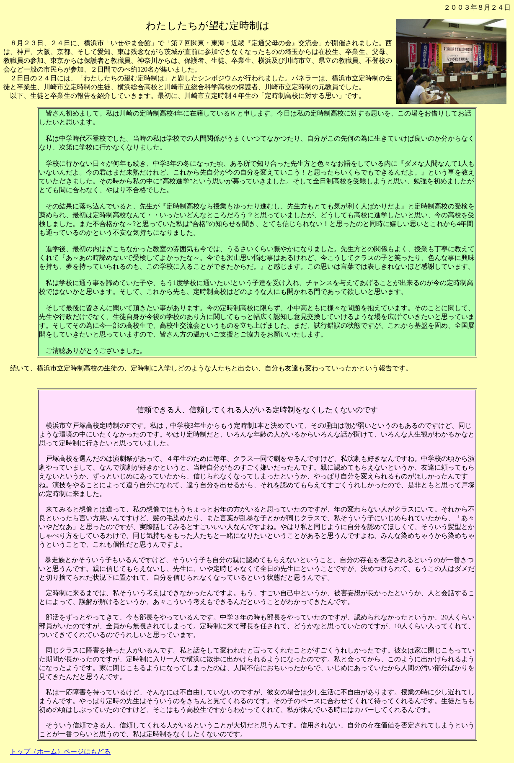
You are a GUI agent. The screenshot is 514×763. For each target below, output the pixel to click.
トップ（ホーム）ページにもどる (60, 751)
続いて (20, 368)
